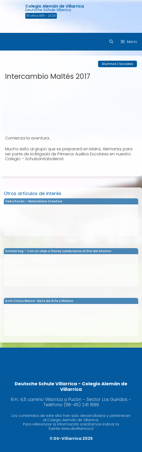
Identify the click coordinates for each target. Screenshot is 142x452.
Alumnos (109, 63)
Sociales (126, 63)
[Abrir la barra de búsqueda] (111, 42)
